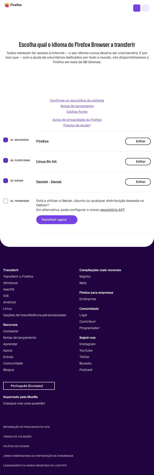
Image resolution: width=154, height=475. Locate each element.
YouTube (85, 350)
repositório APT (112, 210)
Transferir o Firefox (18, 276)
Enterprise (87, 299)
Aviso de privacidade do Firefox (77, 120)
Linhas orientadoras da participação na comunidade (38, 455)
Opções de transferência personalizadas (34, 315)
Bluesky (85, 363)
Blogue (8, 370)
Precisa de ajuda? (77, 125)
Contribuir (87, 321)
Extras (8, 357)
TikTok (84, 357)
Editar (138, 141)
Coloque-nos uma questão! (24, 403)
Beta (82, 283)
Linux (7, 309)
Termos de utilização (17, 436)
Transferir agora (57, 220)
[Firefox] (17, 8)
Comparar (10, 331)
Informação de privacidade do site (26, 427)
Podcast (85, 370)
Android (9, 302)
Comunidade (13, 363)
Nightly (85, 276)
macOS (8, 289)
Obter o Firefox (136, 8)
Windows (10, 283)
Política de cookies (16, 446)
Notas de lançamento (77, 106)
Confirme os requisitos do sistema (77, 100)
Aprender (10, 344)
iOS (6, 296)
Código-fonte (77, 112)
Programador (89, 328)
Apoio (7, 350)
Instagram (87, 344)
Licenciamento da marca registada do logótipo (35, 465)
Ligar (83, 315)
